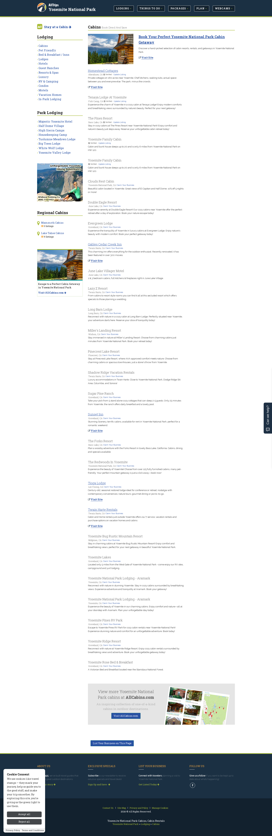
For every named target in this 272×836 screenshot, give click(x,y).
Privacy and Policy (139, 807)
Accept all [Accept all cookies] (24, 814)
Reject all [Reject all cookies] (24, 821)
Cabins (43, 46)
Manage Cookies (160, 807)
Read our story (46, 784)
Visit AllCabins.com (126, 715)
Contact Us (108, 807)
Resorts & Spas (48, 72)
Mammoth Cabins (52, 222)
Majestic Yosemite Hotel (55, 121)
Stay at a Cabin (57, 27)
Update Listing (119, 74)
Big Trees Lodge (49, 143)
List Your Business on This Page (112, 743)
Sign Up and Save (99, 784)
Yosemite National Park (72, 9)
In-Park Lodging (50, 99)
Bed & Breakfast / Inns (54, 54)
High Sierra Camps (51, 130)
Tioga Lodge (97, 483)
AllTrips (54, 5)
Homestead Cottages (103, 71)
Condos (43, 86)
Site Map (121, 807)
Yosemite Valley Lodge (55, 152)
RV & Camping (48, 81)
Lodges (43, 59)
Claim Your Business (125, 185)
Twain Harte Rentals (102, 510)
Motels (43, 90)
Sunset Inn (95, 414)
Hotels (43, 63)
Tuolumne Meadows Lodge (57, 139)
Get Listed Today (149, 784)
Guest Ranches (49, 68)
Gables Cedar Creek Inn (105, 244)
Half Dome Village (51, 126)
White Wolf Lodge (51, 148)
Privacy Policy (13, 830)
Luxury (44, 77)
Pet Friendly (47, 50)
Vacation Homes (50, 95)
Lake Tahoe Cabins (52, 233)
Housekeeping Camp (53, 134)
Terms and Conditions (33, 830)
